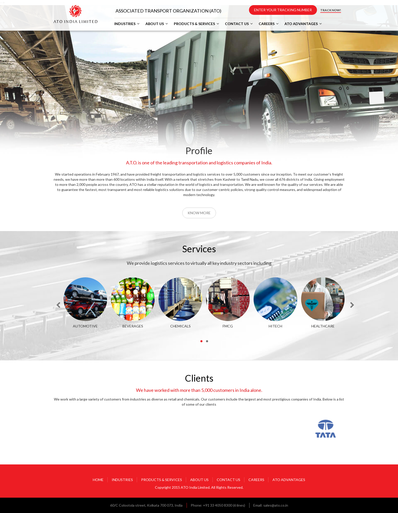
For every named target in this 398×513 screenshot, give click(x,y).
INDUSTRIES (124, 24)
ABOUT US (154, 24)
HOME (98, 479)
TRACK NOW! (330, 10)
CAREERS (267, 24)
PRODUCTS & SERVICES (194, 24)
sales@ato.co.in (275, 505)
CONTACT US (237, 24)
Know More (199, 213)
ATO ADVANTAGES (301, 24)
